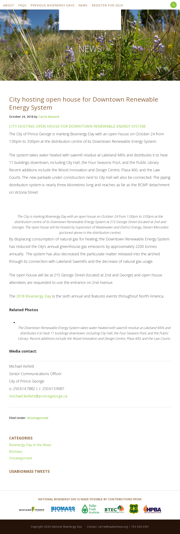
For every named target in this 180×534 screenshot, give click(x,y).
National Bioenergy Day (90, 18)
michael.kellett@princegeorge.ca (38, 396)
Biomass (15, 451)
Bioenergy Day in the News (30, 445)
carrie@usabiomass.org (113, 526)
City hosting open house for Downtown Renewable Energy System (77, 126)
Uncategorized (37, 418)
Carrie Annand (48, 117)
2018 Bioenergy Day (33, 296)
